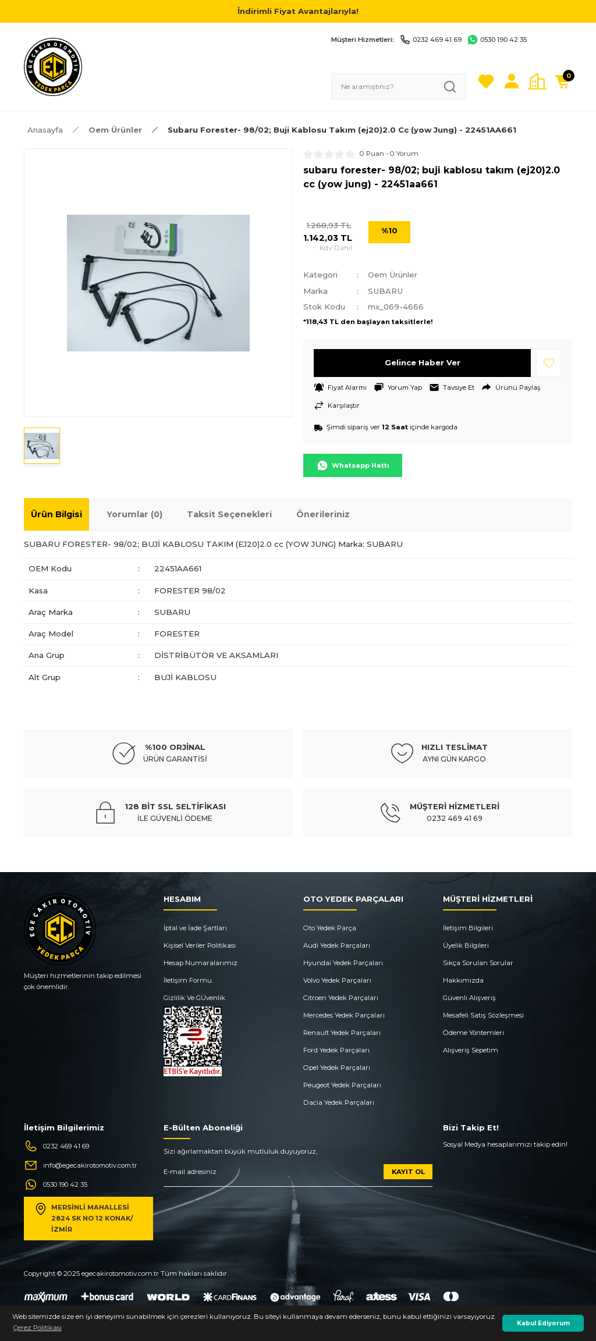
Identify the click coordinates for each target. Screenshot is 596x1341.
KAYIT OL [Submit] (408, 1172)
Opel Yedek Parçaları (336, 1067)
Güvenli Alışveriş (469, 998)
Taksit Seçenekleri (229, 515)
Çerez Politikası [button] (37, 1328)
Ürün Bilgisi (56, 515)
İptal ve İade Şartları (195, 928)
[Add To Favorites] (549, 363)
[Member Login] (511, 81)
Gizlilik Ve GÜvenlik (194, 998)
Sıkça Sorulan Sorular (478, 963)
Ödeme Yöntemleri (473, 1033)
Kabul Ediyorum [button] (543, 1323)
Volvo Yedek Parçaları (337, 980)
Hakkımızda (463, 980)
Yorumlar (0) (134, 515)
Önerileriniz (323, 515)
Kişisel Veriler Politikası (200, 945)
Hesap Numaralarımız (200, 963)
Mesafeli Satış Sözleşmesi (483, 1015)
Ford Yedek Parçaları (336, 1050)
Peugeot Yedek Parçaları (342, 1085)
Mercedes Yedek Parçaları (344, 1015)
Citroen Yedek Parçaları (340, 998)
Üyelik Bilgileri (466, 945)
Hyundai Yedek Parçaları (343, 963)
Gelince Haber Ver (422, 362)
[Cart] (563, 81)
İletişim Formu (188, 980)
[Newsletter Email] (298, 1176)
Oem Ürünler (393, 274)
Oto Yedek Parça (329, 928)
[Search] (398, 86)
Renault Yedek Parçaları (342, 1033)
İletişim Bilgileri (468, 928)
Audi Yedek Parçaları (336, 945)
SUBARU (386, 291)
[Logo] (53, 66)
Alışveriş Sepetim (470, 1050)
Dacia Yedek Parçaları (338, 1102)
